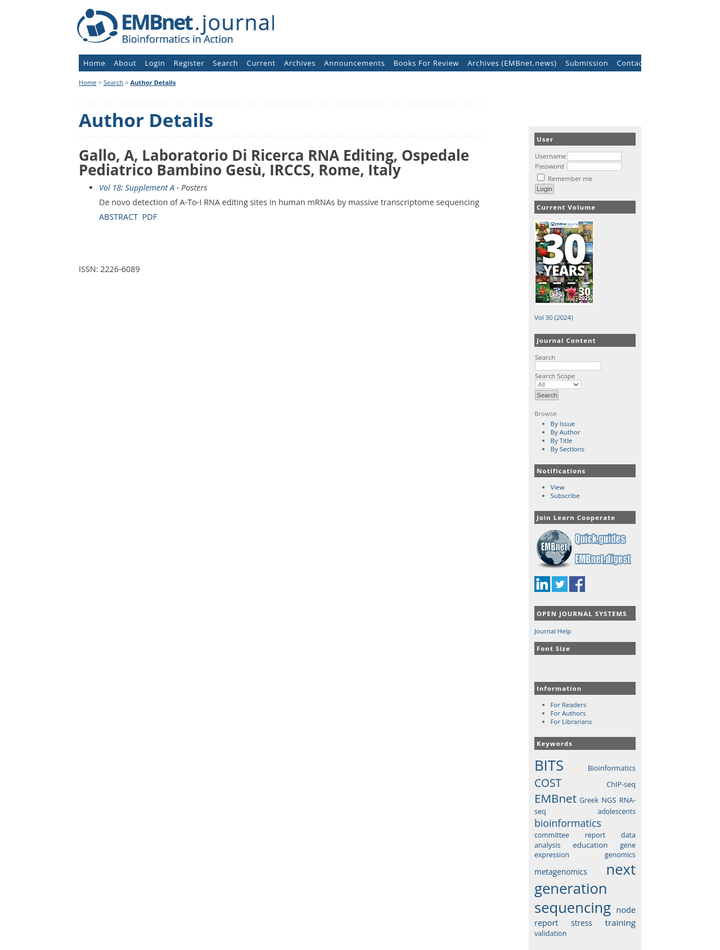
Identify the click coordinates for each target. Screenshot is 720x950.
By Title (562, 440)
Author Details (153, 82)
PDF (150, 216)
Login (155, 63)
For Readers (569, 704)
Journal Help (553, 631)
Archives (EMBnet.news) (512, 63)
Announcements (354, 63)
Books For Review (427, 63)
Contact (630, 63)
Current (261, 63)
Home (94, 63)
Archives (300, 63)
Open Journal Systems (582, 613)
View (558, 487)
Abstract (118, 216)
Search (568, 361)
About (125, 63)
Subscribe (565, 495)
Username (550, 156)
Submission (586, 63)
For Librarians (571, 721)
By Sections (568, 449)
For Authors (568, 713)
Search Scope (558, 380)
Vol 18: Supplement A (136, 187)
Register (189, 63)
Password (549, 166)
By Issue (563, 423)
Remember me (570, 178)
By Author (565, 432)
